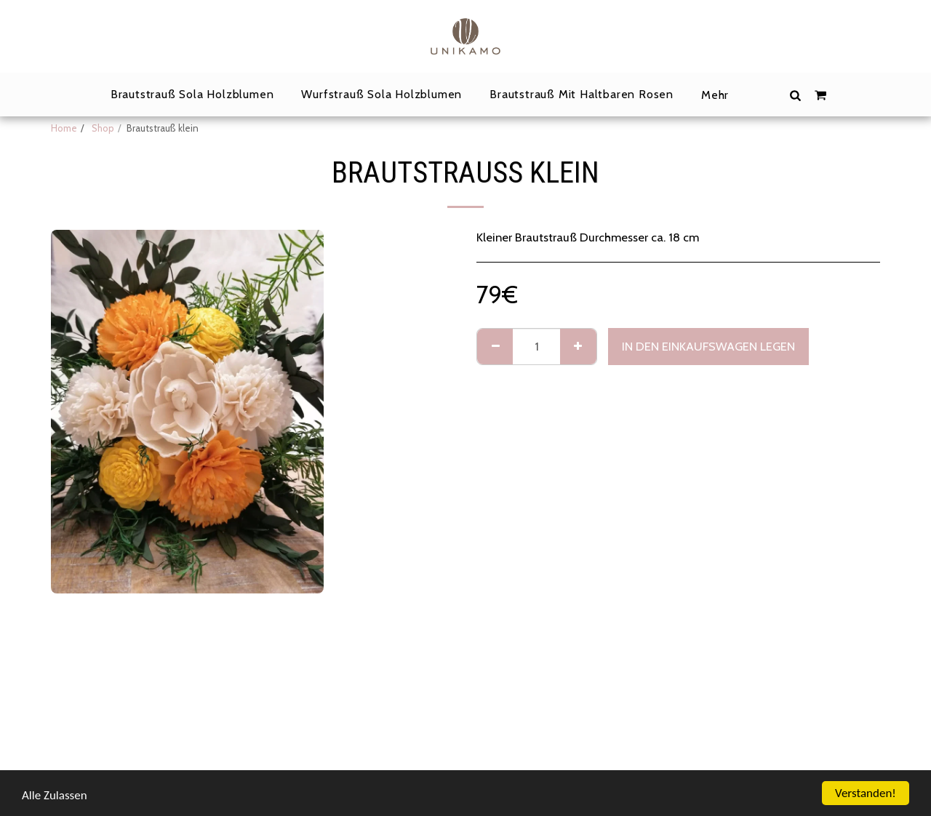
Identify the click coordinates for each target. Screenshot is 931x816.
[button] (795, 95)
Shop (101, 128)
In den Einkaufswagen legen (708, 346)
